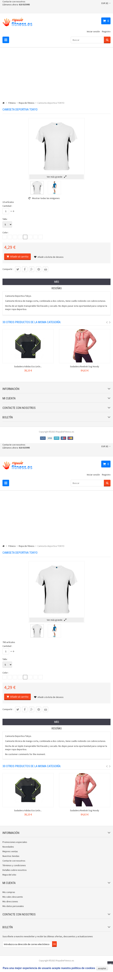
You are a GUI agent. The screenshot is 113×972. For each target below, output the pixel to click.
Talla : (5, 218)
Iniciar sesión (93, 31)
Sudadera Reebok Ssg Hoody (84, 366)
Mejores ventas (10, 851)
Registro (106, 31)
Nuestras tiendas (10, 856)
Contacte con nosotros (13, 1)
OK (54, 944)
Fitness (12, 102)
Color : (5, 232)
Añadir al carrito (19, 256)
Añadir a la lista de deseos (49, 256)
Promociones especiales (14, 842)
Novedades (8, 846)
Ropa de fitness (26, 102)
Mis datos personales (13, 906)
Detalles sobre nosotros (14, 869)
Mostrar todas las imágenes (44, 198)
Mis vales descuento (12, 896)
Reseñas (56, 288)
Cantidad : (7, 205)
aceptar (102, 968)
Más (56, 281)
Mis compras (8, 892)
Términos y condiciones (14, 865)
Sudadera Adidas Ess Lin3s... (28, 366)
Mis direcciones (10, 901)
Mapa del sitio (9, 874)
